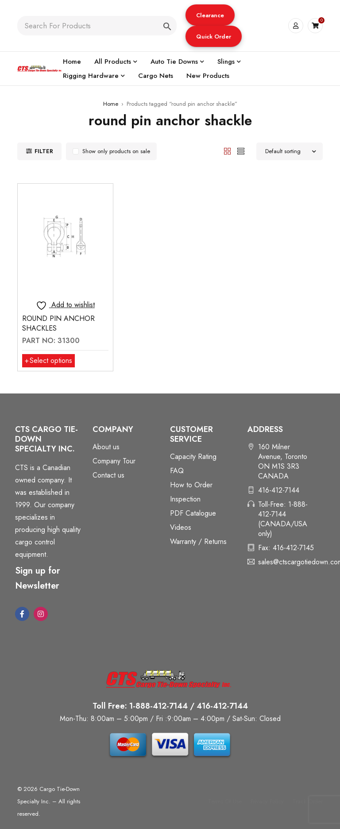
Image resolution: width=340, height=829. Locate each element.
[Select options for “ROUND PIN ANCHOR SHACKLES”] (48, 360)
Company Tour (114, 461)
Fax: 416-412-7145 (286, 548)
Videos (180, 527)
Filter (44, 151)
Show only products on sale (116, 151)
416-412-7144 (278, 490)
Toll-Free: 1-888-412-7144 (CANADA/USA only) (283, 519)
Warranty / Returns (198, 541)
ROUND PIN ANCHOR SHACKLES (58, 323)
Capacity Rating (193, 456)
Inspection (185, 499)
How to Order (191, 485)
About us (106, 447)
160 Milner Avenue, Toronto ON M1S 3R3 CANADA (282, 461)
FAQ (177, 471)
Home (110, 104)
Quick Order (213, 36)
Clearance (210, 15)
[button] (210, 15)
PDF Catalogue (193, 513)
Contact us (108, 475)
